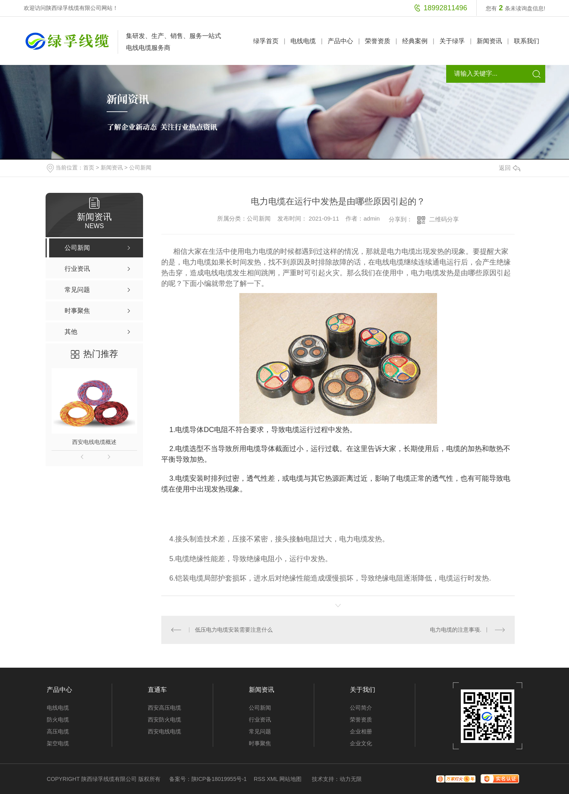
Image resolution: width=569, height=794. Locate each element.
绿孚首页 (266, 41)
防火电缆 (58, 719)
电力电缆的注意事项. (455, 629)
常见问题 (260, 731)
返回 (509, 167)
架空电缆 (58, 743)
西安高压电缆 (164, 708)
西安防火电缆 (164, 719)
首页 (88, 167)
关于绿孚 (452, 41)
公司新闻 (140, 167)
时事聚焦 (260, 743)
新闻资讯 (489, 41)
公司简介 (361, 708)
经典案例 (415, 41)
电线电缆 (303, 41)
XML (272, 779)
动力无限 (351, 779)
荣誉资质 (377, 41)
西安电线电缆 (164, 731)
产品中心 (340, 41)
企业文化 (361, 743)
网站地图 (290, 779)
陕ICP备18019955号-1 (219, 779)
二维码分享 (444, 219)
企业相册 (361, 731)
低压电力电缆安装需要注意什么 (234, 629)
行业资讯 (260, 719)
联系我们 (526, 41)
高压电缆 (58, 731)
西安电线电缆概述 (94, 442)
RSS (259, 779)
